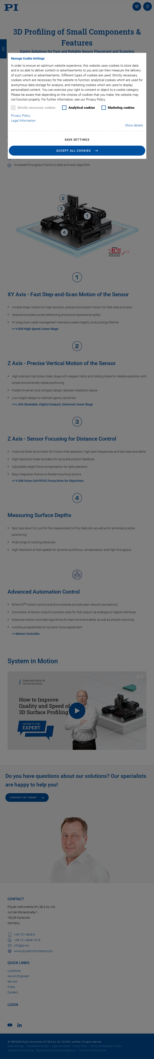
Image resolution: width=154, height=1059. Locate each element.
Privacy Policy (20, 116)
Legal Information (23, 121)
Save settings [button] (77, 139)
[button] (77, 151)
